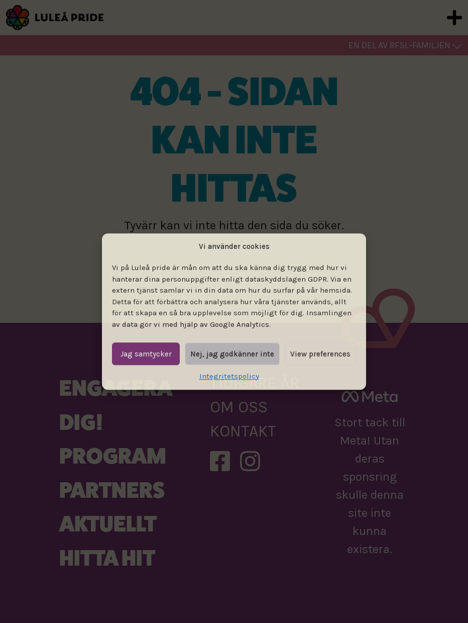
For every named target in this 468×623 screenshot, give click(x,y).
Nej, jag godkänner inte (232, 354)
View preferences (320, 354)
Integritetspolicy (229, 376)
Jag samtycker (146, 354)
